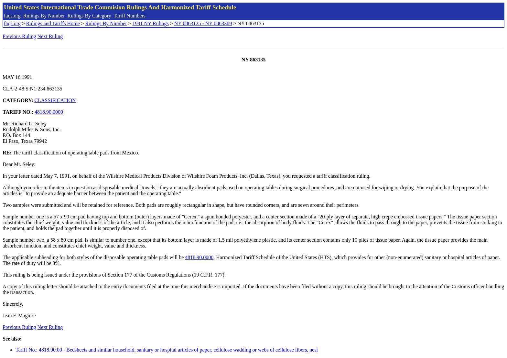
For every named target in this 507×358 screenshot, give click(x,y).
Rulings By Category (89, 15)
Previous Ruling (19, 36)
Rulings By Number (44, 15)
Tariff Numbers (129, 15)
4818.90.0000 (49, 112)
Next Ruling (50, 36)
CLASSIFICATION (55, 100)
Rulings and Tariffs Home (53, 23)
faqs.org (12, 15)
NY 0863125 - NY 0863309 (203, 23)
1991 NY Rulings (151, 23)
